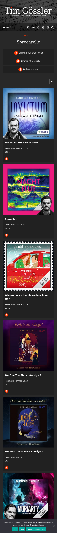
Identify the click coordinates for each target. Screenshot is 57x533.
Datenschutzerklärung (36, 529)
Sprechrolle (22, 148)
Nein (22, 529)
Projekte (28, 35)
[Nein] (53, 526)
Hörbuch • (10, 148)
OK (15, 529)
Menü (7, 27)
